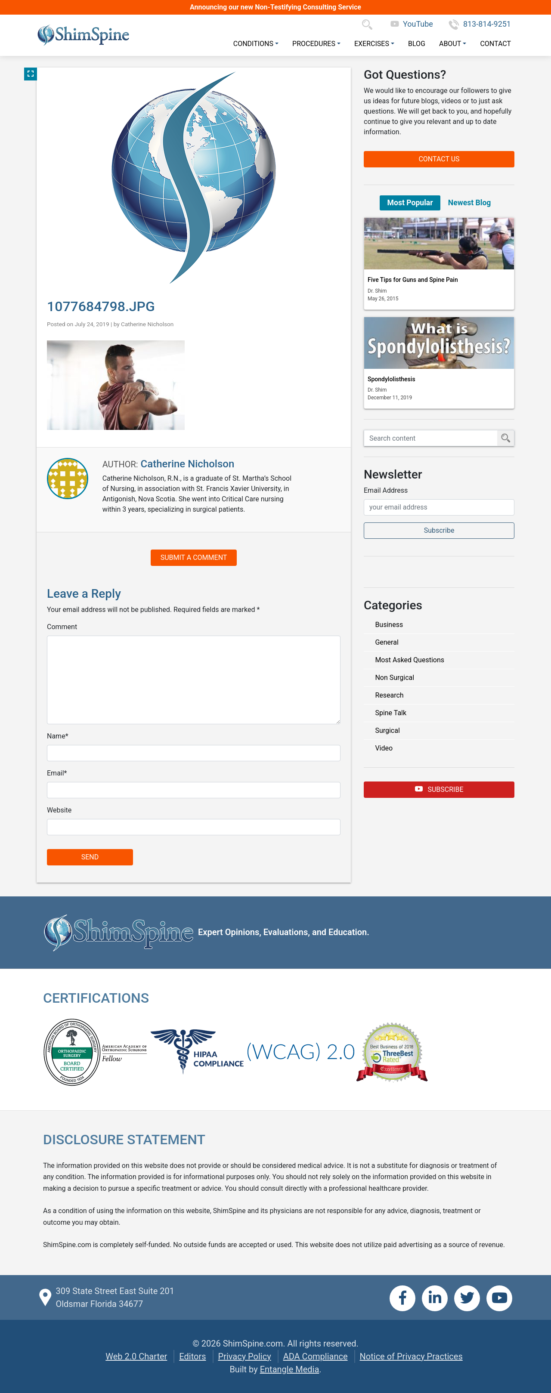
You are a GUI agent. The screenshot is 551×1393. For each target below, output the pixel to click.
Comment (62, 627)
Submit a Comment (194, 557)
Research (389, 695)
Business (389, 625)
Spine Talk (390, 713)
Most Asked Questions (409, 660)
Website (59, 810)
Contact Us (438, 159)
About (450, 44)
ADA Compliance (315, 1356)
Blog (416, 44)
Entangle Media (289, 1369)
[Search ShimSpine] (431, 438)
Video (384, 748)
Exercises (371, 44)
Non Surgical (394, 677)
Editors (192, 1356)
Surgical (387, 730)
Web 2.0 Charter (136, 1356)
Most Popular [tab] (410, 202)
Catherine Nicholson (147, 324)
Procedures (313, 44)
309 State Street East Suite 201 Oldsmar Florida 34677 (115, 1297)
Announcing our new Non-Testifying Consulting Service (275, 7)
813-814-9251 (480, 23)
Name (56, 736)
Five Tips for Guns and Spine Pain (413, 279)
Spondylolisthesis (391, 379)
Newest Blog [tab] (469, 202)
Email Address (386, 490)
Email (55, 773)
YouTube (411, 23)
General (386, 642)
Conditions (253, 44)
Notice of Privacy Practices (411, 1356)
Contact (495, 44)
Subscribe (439, 789)
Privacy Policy (244, 1356)
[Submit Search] (505, 438)
